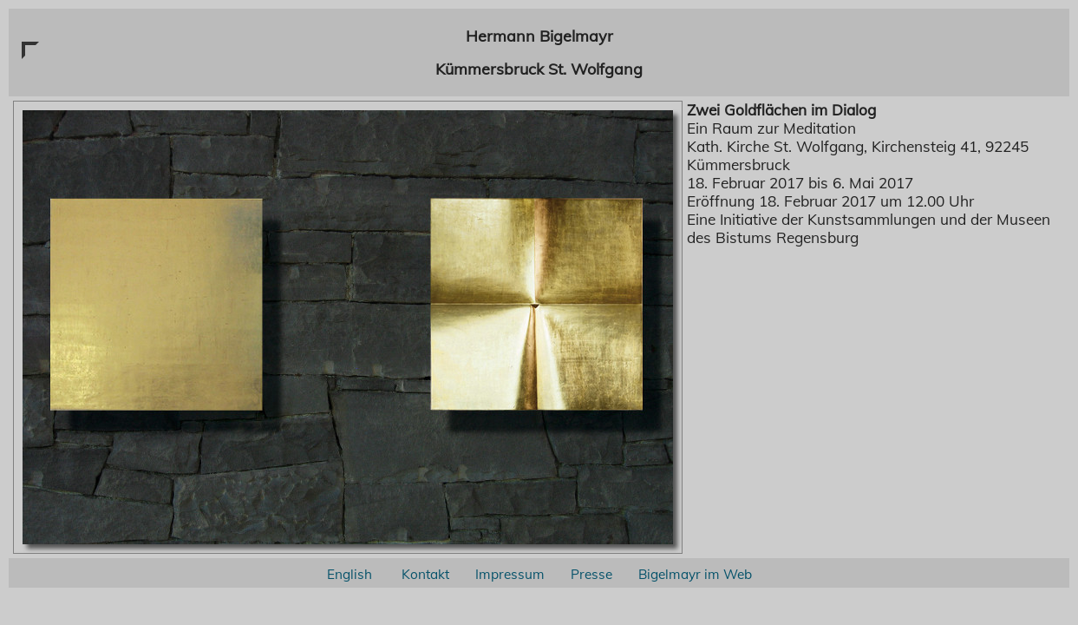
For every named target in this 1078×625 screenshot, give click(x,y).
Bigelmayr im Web (695, 574)
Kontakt (425, 574)
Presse (591, 574)
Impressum (510, 574)
